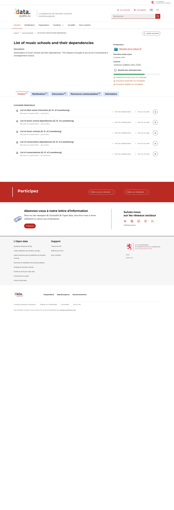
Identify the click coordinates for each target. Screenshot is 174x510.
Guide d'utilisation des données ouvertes (27, 268)
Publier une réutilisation (135, 209)
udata (128, 272)
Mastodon (139, 238)
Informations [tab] (111, 94)
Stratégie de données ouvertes (24, 284)
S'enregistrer (141, 10)
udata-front (129, 275)
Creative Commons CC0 (68, 327)
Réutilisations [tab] (39, 93)
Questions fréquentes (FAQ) (23, 264)
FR (151, 10)
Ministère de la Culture (130, 49)
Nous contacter (85, 25)
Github (146, 238)
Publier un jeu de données (100, 209)
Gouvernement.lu (79, 312)
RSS (153, 238)
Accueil (16, 33)
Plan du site (77, 322)
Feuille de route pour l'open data (24, 289)
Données (17, 25)
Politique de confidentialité (48, 322)
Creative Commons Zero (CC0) (127, 65)
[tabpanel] (87, 145)
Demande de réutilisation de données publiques (29, 280)
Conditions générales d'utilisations (25, 322)
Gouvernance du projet (21, 293)
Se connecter (125, 10)
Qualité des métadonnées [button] (115, 70)
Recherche (157, 16)
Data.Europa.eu (63, 312)
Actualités (71, 25)
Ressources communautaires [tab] (85, 93)
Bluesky (126, 238)
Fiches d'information (20, 298)
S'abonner (30, 243)
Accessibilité (65, 322)
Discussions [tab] (59, 93)
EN (157, 10)
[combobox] (133, 16)
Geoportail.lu (49, 312)
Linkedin (132, 238)
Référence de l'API (57, 268)
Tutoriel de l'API (56, 264)
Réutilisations (30, 25)
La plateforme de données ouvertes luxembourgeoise (55, 14)
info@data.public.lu (130, 242)
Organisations (44, 25)
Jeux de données (28, 33)
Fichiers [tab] (22, 93)
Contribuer (57, 25)
